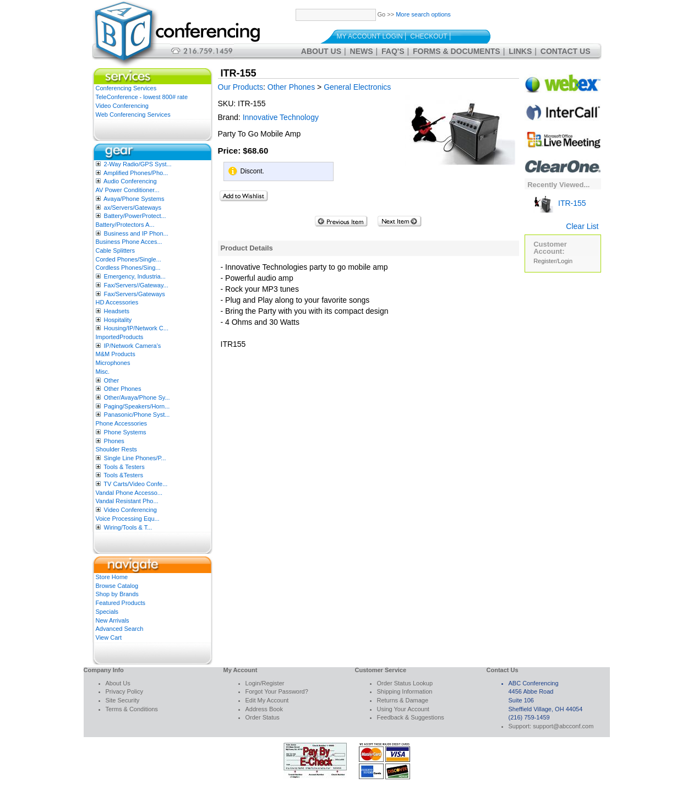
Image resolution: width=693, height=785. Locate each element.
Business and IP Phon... (136, 233)
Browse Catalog (117, 585)
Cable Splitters (115, 250)
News (361, 51)
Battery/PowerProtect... (135, 215)
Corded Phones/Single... (128, 259)
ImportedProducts (120, 337)
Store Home (112, 577)
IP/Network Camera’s (132, 345)
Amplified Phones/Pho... (135, 173)
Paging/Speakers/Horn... (137, 406)
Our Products (240, 87)
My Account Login (370, 36)
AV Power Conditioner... (128, 190)
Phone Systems (125, 432)
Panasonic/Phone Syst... (137, 414)
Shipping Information (405, 691)
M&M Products (115, 354)
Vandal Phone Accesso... (129, 492)
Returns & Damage (403, 700)
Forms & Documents (456, 51)
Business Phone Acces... (129, 241)
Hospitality (118, 320)
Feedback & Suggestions (410, 717)
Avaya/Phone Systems (133, 198)
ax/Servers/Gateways (133, 207)
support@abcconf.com (563, 726)
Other (111, 380)
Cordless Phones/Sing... (128, 267)
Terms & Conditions (132, 709)
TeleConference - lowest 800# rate (142, 97)
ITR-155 (559, 203)
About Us (321, 51)
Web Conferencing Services (133, 114)
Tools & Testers (123, 467)
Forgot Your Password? (276, 691)
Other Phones (122, 388)
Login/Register (265, 683)
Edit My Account (267, 700)
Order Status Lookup (405, 683)
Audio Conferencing (130, 181)
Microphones (113, 362)
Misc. (103, 371)
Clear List (582, 226)
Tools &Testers (123, 475)
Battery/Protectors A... (125, 224)
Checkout (428, 36)
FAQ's (392, 51)
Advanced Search (120, 628)
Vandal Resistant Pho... (127, 501)
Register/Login (552, 261)
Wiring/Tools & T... (128, 527)
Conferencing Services (126, 88)
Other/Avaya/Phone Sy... (137, 397)
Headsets (116, 311)
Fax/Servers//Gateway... (136, 285)
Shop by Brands (117, 594)
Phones (114, 441)
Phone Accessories (122, 423)
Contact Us (566, 51)
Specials (107, 611)
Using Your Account (403, 709)
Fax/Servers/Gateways (134, 294)
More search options (423, 14)
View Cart (109, 637)
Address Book (264, 709)
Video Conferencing (122, 105)
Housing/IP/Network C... (136, 328)
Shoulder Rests (116, 449)
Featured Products (121, 602)
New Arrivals (112, 620)
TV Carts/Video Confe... (135, 484)
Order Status (262, 717)
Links (520, 51)
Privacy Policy (124, 691)
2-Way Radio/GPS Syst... (138, 164)
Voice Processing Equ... (128, 518)
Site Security (123, 700)
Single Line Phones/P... (135, 458)
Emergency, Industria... (135, 276)
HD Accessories (117, 302)
